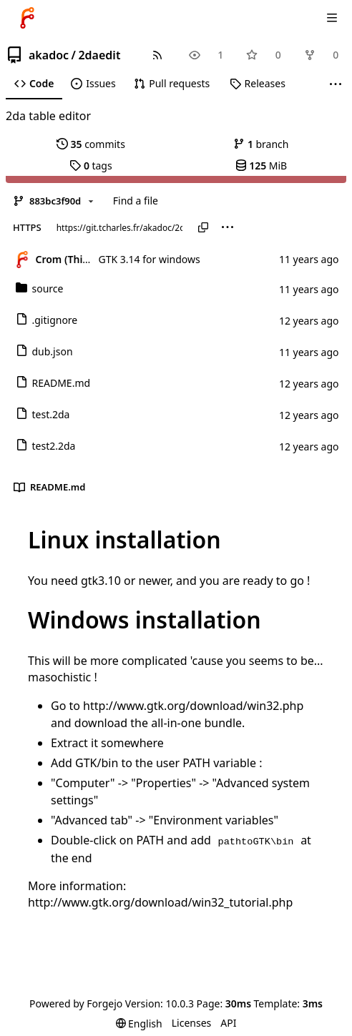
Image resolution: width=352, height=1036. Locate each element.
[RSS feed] (157, 55)
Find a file (135, 200)
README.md (53, 383)
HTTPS (27, 227)
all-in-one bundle (196, 723)
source (40, 288)
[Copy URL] (203, 227)
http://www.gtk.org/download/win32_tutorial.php (160, 902)
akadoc (49, 55)
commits (91, 144)
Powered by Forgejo (75, 1003)
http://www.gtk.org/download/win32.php (193, 706)
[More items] (335, 84)
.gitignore (47, 320)
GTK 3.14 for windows (149, 259)
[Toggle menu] (332, 18)
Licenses (192, 1023)
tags (90, 165)
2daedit (99, 55)
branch (260, 144)
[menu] (227, 227)
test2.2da (46, 446)
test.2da (43, 414)
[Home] (27, 18)
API (228, 1023)
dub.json (44, 351)
